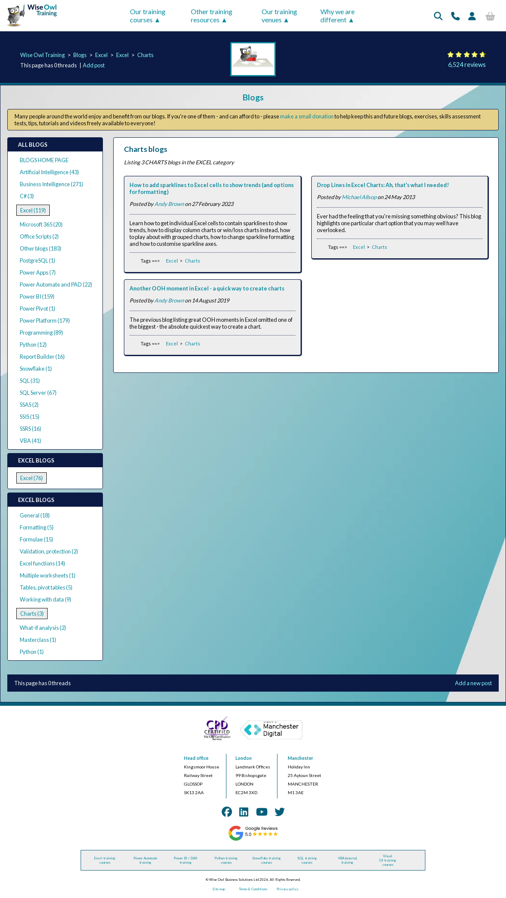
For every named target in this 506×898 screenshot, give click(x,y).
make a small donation (307, 116)
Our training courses (148, 15)
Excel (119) (33, 210)
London (243, 758)
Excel (101, 54)
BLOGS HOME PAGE (44, 160)
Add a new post (473, 683)
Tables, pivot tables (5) (46, 587)
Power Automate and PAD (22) (56, 284)
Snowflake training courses (266, 860)
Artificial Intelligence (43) (49, 172)
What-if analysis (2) (43, 627)
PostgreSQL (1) (37, 260)
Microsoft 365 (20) (41, 224)
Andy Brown (169, 203)
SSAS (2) (29, 404)
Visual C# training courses (387, 860)
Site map (218, 889)
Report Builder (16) (42, 356)
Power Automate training (145, 860)
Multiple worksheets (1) (47, 575)
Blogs (80, 54)
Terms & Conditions (253, 889)
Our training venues (279, 15)
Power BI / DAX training (185, 860)
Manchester (300, 758)
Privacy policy (287, 889)
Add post (94, 65)
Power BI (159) (37, 296)
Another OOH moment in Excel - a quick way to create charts (207, 288)
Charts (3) (32, 613)
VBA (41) (30, 440)
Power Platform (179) (45, 320)
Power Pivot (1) (37, 308)
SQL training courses (307, 860)
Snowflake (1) (36, 368)
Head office (196, 758)
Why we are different (337, 15)
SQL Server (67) (38, 392)
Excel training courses (104, 860)
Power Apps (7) (38, 272)
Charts (145, 54)
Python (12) (33, 344)
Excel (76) (31, 478)
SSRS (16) (30, 428)
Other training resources (211, 15)
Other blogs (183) (40, 248)
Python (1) (32, 651)
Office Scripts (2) (39, 236)
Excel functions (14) (42, 563)
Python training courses (226, 860)
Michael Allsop (359, 197)
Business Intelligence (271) (51, 184)
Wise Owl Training (42, 54)
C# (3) (27, 196)
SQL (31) (30, 380)
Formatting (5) (37, 527)
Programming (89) (41, 332)
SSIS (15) (29, 416)
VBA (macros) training (347, 860)
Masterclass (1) (38, 639)
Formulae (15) (36, 539)
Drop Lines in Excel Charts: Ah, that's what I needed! (383, 184)
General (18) (35, 515)
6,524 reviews (467, 64)
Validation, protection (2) (49, 551)
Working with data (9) (45, 599)
